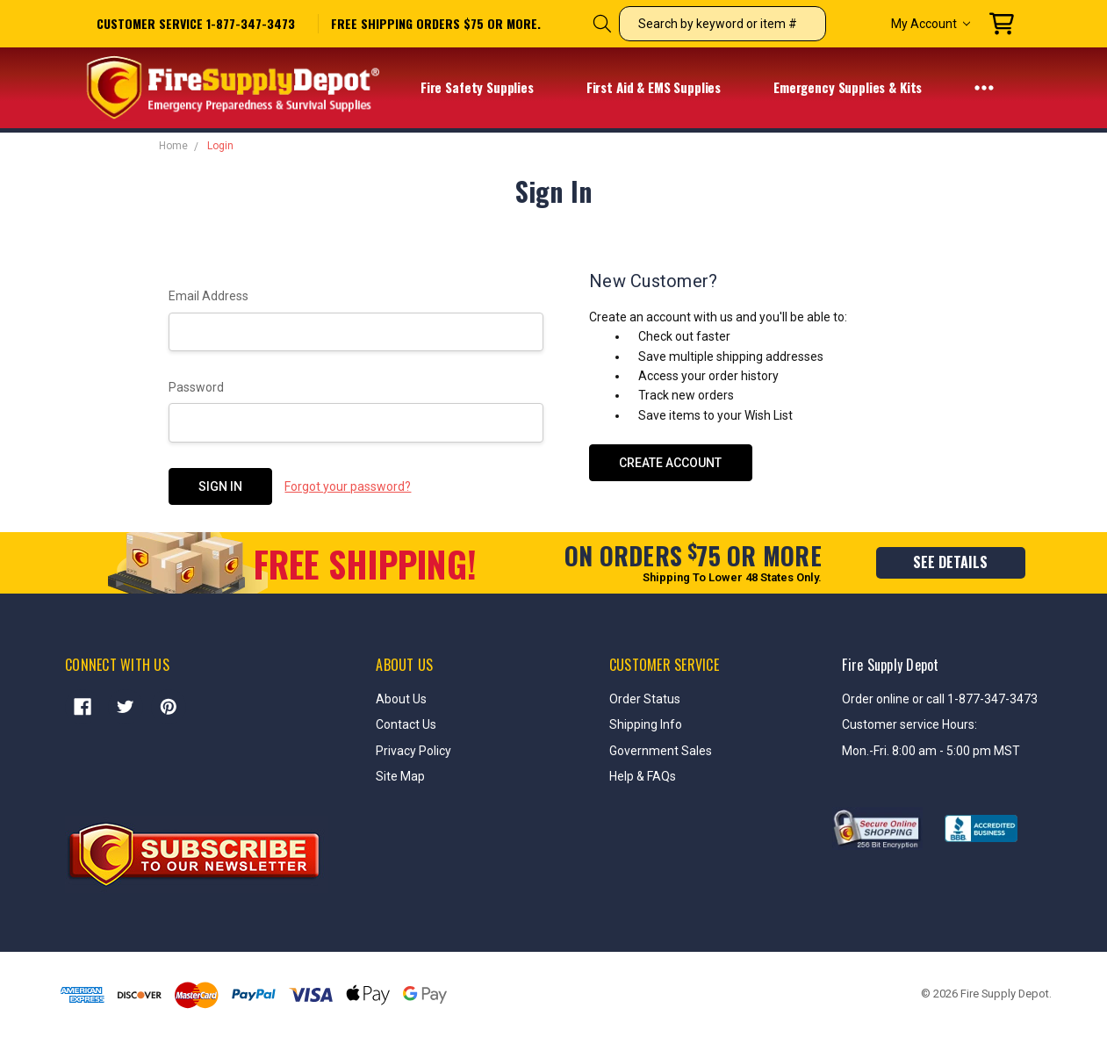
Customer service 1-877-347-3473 (196, 23)
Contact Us (406, 724)
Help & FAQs (642, 776)
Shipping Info (645, 724)
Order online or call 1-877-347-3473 (940, 699)
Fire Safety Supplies (489, 88)
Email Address (208, 296)
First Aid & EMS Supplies (665, 88)
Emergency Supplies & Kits (859, 88)
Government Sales (660, 751)
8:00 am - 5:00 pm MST (956, 751)
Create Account (670, 463)
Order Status (644, 699)
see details (950, 562)
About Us (401, 699)
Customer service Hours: (909, 724)
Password (196, 387)
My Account (930, 24)
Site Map (400, 776)
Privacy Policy (413, 751)
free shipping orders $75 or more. (436, 24)
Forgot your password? (347, 486)
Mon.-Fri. (867, 751)
